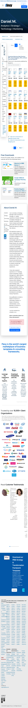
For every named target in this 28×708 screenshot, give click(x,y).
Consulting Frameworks (3, 633)
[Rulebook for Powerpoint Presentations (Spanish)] (9, 114)
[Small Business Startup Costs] (25, 69)
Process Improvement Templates (19, 637)
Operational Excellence (3, 620)
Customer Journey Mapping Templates (8, 642)
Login (23, 4)
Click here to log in (14, 327)
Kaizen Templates (13, 644)
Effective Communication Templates (13, 616)
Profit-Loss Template (16, 118)
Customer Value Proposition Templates (13, 604)
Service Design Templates (24, 618)
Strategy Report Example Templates (24, 632)
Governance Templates (13, 626)
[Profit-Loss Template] (15, 114)
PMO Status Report (10, 73)
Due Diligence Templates (13, 614)
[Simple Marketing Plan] (9, 92)
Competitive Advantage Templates (8, 627)
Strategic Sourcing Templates (24, 627)
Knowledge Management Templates (19, 606)
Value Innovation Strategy (24, 664)
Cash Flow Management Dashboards (8, 622)
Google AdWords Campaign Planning (20, 179)
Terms (5, 680)
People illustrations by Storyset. (22, 401)
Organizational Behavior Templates (19, 624)
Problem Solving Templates (19, 636)
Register (24, 6)
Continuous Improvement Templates (8, 631)
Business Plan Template (16, 73)
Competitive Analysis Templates (8, 629)
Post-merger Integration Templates (19, 631)
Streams (3, 646)
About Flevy (3, 662)
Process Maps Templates (19, 639)
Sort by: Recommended (14, 64)
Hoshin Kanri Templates (13, 631)
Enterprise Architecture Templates (13, 621)
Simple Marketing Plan (11, 96)
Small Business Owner (23, 656)
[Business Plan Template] (15, 69)
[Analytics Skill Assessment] (20, 69)
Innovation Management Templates (13, 641)
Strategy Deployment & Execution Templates (24, 629)
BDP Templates (8, 611)
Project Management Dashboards (19, 642)
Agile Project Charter (21, 96)
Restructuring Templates (24, 609)
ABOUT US (5, 36)
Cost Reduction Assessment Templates (8, 637)
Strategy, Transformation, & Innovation (9, 656)
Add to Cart (10, 83)
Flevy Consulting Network (3, 649)
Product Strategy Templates (19, 641)
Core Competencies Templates (8, 632)
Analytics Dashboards (8, 608)
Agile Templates (8, 606)
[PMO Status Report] (9, 69)
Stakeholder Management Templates (24, 622)
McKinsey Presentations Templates (19, 619)
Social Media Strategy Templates (24, 621)
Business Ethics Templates (8, 614)
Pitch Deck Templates (19, 629)
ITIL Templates (13, 636)
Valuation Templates (24, 639)
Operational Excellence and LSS (8, 664)
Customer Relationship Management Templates (8, 644)
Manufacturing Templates (19, 613)
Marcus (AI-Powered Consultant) (3, 669)
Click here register (14, 330)
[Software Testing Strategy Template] (15, 92)
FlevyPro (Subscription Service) (3, 643)
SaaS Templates (24, 613)
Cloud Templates (8, 626)
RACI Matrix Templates (24, 604)
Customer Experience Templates (8, 641)
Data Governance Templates (13, 609)
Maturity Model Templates (19, 618)
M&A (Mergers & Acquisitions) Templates (19, 611)
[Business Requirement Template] (25, 92)
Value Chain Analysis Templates (24, 641)
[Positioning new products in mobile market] (20, 114)
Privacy (3, 682)
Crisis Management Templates (8, 639)
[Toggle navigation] (3, 5)
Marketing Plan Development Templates (19, 616)
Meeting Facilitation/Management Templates (19, 621)
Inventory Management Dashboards (13, 642)
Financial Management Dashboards (13, 622)
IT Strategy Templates (13, 634)
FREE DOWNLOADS (7, 39)
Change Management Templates (8, 624)
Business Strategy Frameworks (13, 654)
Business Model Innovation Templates (8, 616)
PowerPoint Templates (3, 638)
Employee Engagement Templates (13, 618)
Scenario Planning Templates (24, 616)
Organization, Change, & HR (9, 669)
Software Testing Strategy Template (16, 96)
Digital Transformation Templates (13, 613)
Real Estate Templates (24, 606)
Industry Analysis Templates (13, 639)
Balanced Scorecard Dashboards (8, 613)
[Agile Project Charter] (20, 92)
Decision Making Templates (13, 611)
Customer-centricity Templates (13, 606)
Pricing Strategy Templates (19, 634)
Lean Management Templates (19, 609)
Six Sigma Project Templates (24, 619)
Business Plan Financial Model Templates (8, 619)
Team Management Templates (24, 637)
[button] (12, 546)
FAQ (2, 680)
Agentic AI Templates (8, 604)
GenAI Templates (13, 624)
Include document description (21, 47)
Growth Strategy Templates (13, 627)
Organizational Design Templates (19, 626)
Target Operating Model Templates (24, 636)
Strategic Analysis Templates (24, 624)
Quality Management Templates (19, 644)
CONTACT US (18, 39)
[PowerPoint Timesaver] (25, 114)
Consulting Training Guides (13, 667)
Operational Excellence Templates (19, 622)
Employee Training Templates (13, 619)
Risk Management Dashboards (24, 611)
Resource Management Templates (24, 608)
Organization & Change (3, 625)
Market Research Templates (19, 614)
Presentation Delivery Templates (19, 632)
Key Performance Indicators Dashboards (19, 604)
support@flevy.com (5, 687)
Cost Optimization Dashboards (8, 636)
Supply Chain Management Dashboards (24, 634)
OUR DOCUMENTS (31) (16, 36)
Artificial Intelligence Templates (8, 609)
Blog (2, 684)
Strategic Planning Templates (24, 626)
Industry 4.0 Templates (13, 637)
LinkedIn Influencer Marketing (3, 677)
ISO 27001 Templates (13, 632)
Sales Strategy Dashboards (24, 614)
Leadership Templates (19, 608)
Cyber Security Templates (13, 608)
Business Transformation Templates (8, 621)
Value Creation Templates (24, 642)
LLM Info (18, 664)
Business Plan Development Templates (8, 618)
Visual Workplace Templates (24, 644)
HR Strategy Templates (13, 629)
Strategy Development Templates (24, 631)
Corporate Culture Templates (8, 634)
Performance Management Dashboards (19, 627)
